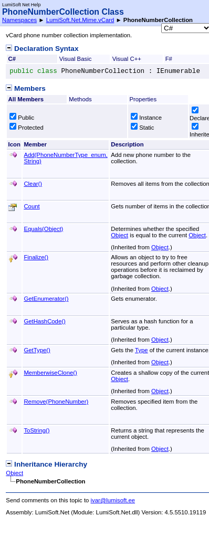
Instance (146, 117)
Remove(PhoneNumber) (56, 401)
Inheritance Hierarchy (46, 464)
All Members (26, 99)
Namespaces (19, 20)
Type (141, 350)
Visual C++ (126, 59)
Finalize (36, 257)
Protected (26, 127)
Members (25, 88)
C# (12, 59)
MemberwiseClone (50, 373)
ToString (36, 430)
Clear (33, 184)
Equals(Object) (43, 229)
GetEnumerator (46, 299)
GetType (37, 350)
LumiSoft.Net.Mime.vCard (80, 20)
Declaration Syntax (42, 48)
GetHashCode (44, 321)
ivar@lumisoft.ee (113, 500)
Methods (80, 99)
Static (142, 127)
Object (119, 235)
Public (21, 117)
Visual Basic (75, 59)
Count (31, 206)
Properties (142, 99)
